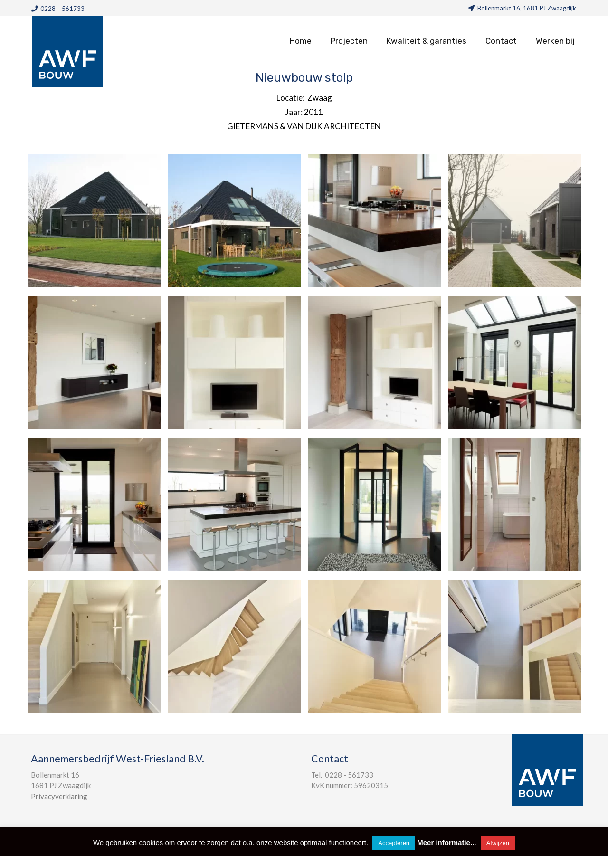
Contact (501, 41)
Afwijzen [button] (497, 842)
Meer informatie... (446, 842)
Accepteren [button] (393, 842)
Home (301, 41)
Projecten (349, 41)
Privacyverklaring (59, 796)
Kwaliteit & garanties (426, 41)
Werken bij (555, 41)
